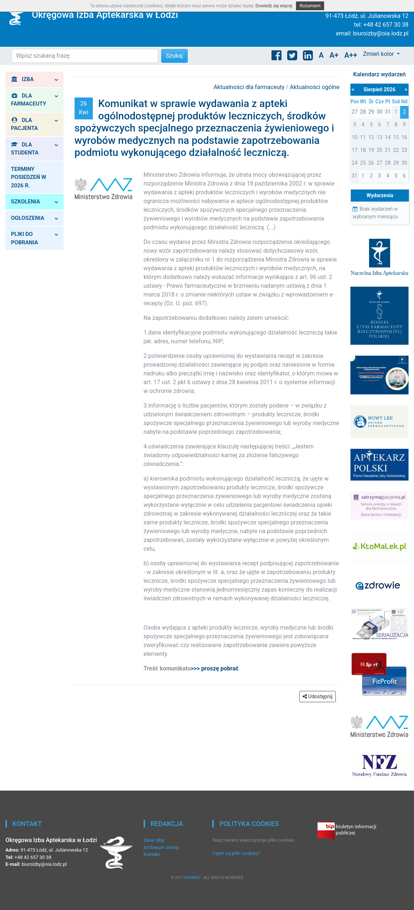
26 (371, 163)
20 (380, 150)
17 (355, 150)
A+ (334, 55)
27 (380, 163)
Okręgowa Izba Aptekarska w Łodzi (105, 14)
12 (371, 137)
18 (363, 150)
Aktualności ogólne (314, 87)
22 (396, 150)
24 (355, 163)
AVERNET (192, 877)
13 (380, 137)
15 (396, 137)
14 (388, 137)
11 (363, 137)
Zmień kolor (379, 53)
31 (355, 176)
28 (388, 163)
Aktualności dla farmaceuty (249, 87)
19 (371, 150)
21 (388, 150)
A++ (350, 55)
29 (396, 163)
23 (404, 150)
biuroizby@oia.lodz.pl (381, 33)
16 (404, 137)
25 (363, 163)
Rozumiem (310, 5)
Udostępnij (318, 696)
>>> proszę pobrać (215, 668)
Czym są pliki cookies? (236, 853)
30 (404, 163)
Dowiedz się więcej (273, 5)
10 (355, 137)
